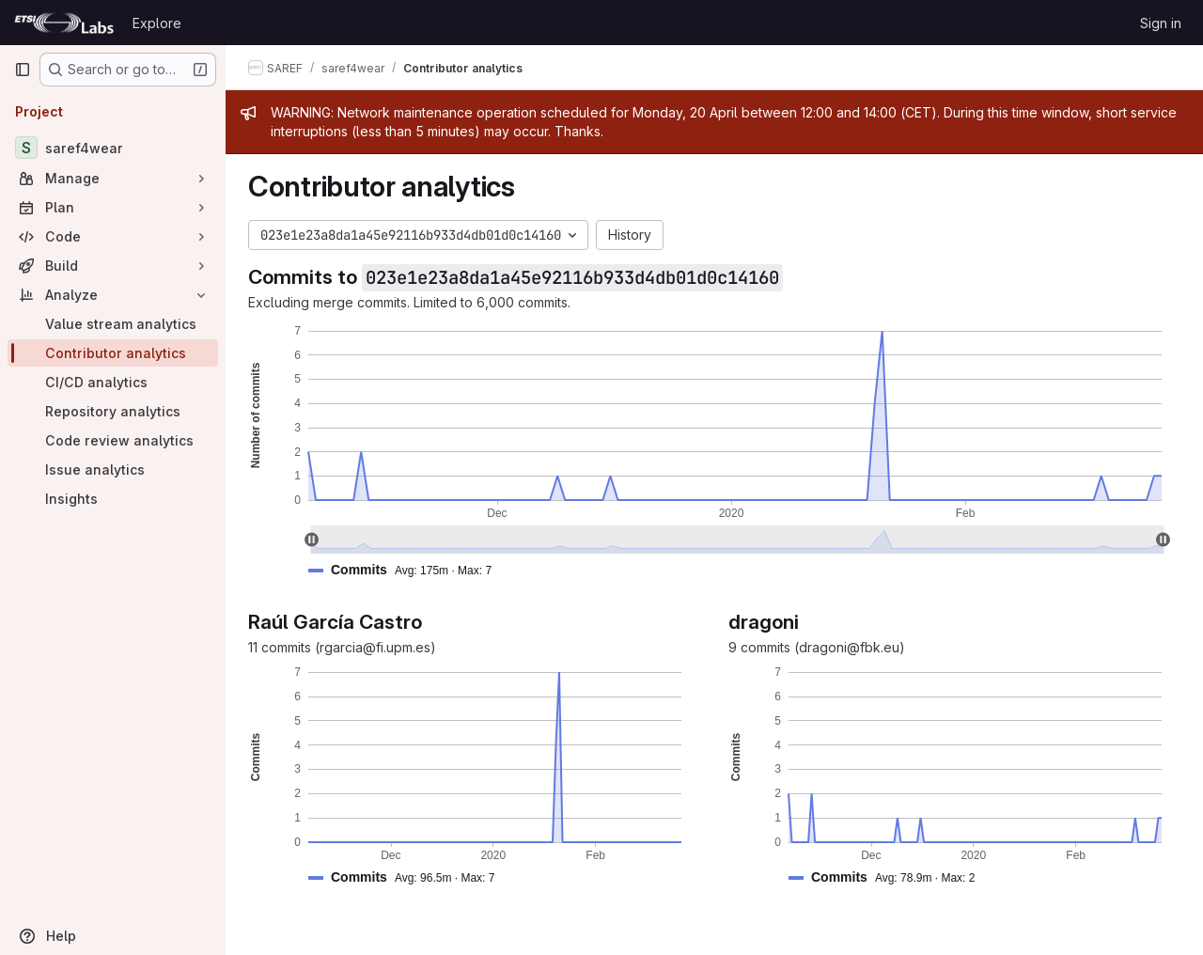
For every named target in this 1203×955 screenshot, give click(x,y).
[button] (407, 570)
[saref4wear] (113, 148)
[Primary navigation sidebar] (23, 70)
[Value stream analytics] (113, 323)
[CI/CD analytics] (113, 382)
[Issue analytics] (113, 469)
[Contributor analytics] (113, 353)
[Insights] (113, 498)
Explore (157, 23)
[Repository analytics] (113, 411)
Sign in (1160, 23)
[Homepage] (63, 23)
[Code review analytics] (113, 440)
